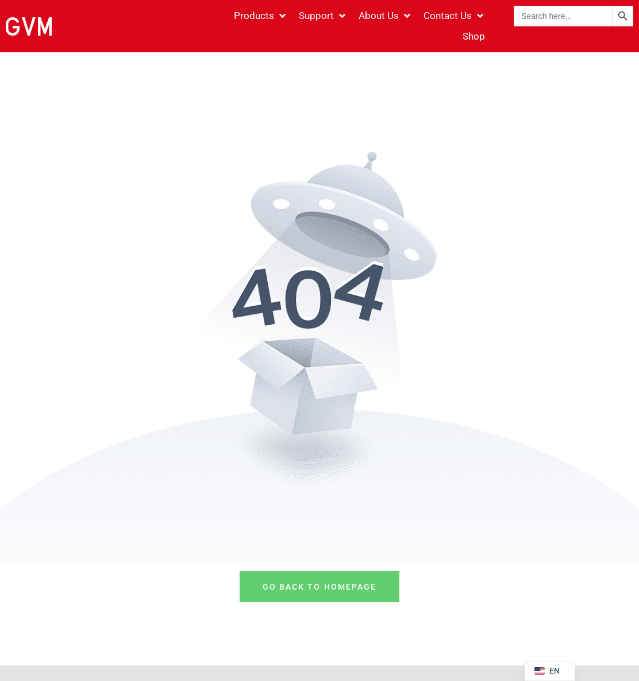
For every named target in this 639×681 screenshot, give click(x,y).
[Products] (260, 16)
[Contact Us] (454, 16)
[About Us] (385, 16)
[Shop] (474, 36)
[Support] (323, 16)
